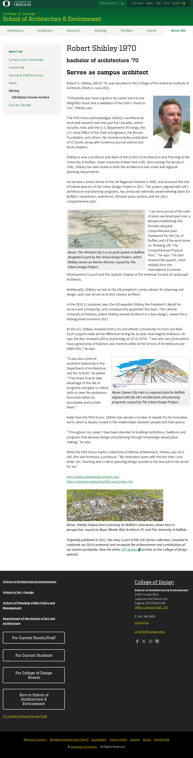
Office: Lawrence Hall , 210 (151, 607)
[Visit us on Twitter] (143, 642)
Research (73, 30)
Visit (158, 3)
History (14, 90)
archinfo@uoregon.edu (150, 632)
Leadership (17, 67)
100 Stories (129, 549)
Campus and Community (26, 59)
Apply (149, 3)
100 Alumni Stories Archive (30, 97)
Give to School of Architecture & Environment (33, 699)
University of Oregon (84, 747)
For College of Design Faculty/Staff (25, 716)
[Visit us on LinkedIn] (157, 642)
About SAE (15, 52)
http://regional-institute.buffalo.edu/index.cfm (100, 481)
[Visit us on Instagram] (150, 642)
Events (152, 30)
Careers (135, 740)
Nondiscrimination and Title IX (69, 740)
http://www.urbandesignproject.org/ (93, 476)
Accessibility (99, 740)
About (147, 740)
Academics (45, 30)
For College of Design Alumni (33, 675)
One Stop (137, 3)
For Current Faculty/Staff (33, 637)
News (13, 82)
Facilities (127, 30)
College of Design (154, 582)
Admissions (15, 30)
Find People (161, 740)
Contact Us (142, 623)
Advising (100, 30)
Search (176, 3)
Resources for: (109, 3)
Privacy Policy (118, 740)
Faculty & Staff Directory (26, 75)
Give (166, 3)
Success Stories (20, 105)
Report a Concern (35, 740)
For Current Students (33, 655)
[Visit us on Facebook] (137, 642)
